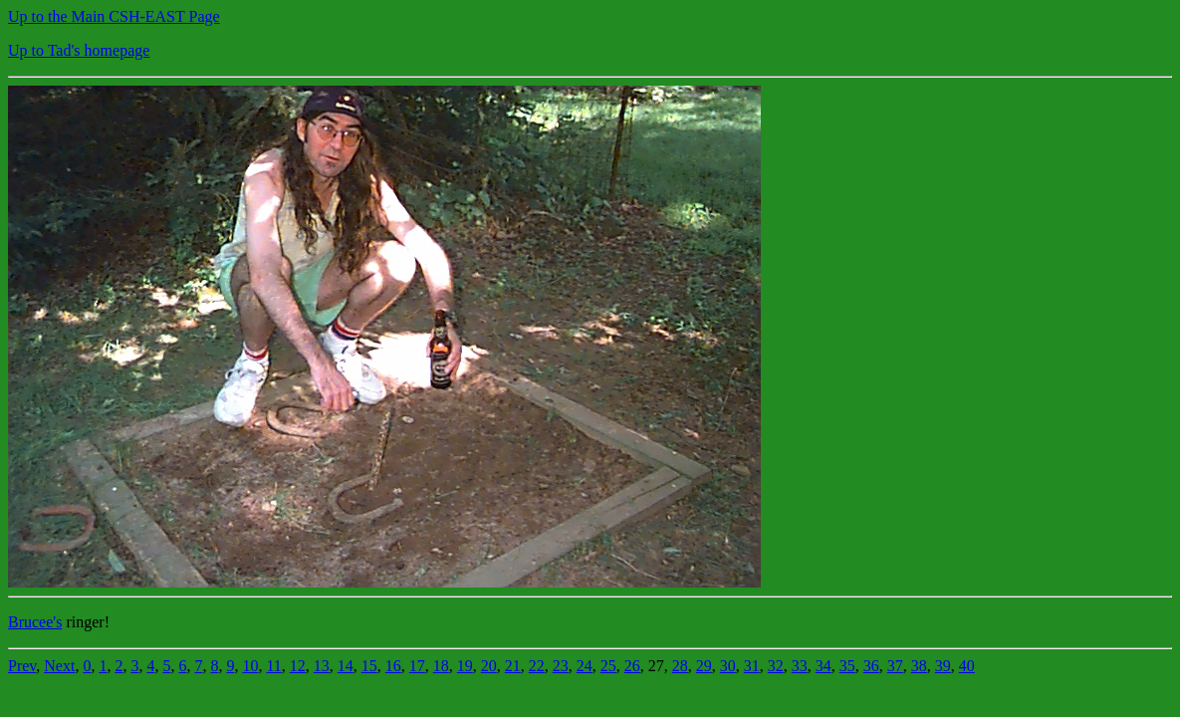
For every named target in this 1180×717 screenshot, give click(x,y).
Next (59, 665)
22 (537, 665)
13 (322, 665)
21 (513, 665)
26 (632, 665)
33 (800, 665)
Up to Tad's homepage (78, 50)
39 (943, 665)
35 (847, 665)
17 (417, 665)
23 (561, 665)
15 (369, 665)
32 (776, 665)
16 (393, 665)
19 (465, 665)
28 (680, 665)
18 (441, 665)
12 (298, 665)
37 (895, 665)
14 (346, 665)
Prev (22, 665)
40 (967, 665)
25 (608, 665)
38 (919, 665)
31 (752, 665)
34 (823, 665)
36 (871, 665)
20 (489, 665)
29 (704, 665)
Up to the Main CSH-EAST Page (114, 16)
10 (250, 665)
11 (273, 665)
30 (728, 665)
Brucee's (35, 621)
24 (584, 665)
